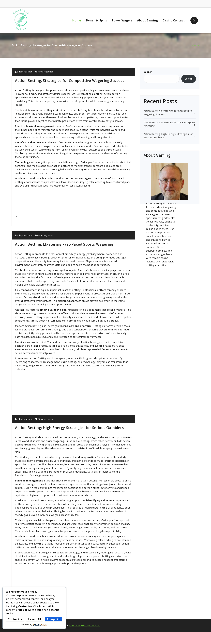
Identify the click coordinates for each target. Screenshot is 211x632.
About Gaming (147, 20)
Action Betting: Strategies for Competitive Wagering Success (69, 80)
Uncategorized (46, 71)
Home (76, 20)
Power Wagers (122, 20)
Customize (15, 619)
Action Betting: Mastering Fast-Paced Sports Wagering (64, 244)
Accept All (53, 619)
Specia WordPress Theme (84, 625)
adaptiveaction (23, 71)
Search (148, 71)
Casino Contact (174, 20)
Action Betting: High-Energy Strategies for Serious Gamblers (69, 427)
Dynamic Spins (96, 20)
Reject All (34, 619)
